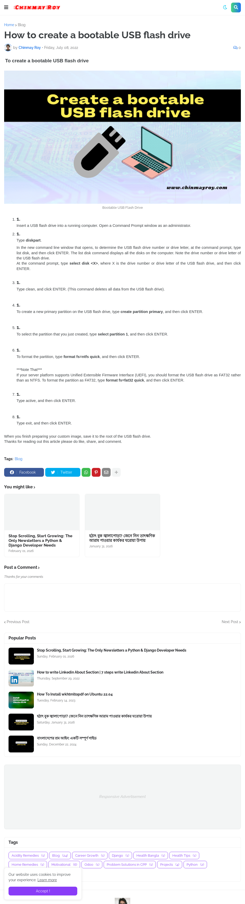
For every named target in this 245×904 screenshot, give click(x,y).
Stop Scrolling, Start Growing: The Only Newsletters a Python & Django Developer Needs (40, 541)
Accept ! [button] (43, 891)
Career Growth (89, 855)
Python (195, 864)
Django (120, 855)
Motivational (64, 864)
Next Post (230, 622)
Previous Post (18, 622)
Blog (22, 25)
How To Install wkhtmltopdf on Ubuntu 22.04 (75, 694)
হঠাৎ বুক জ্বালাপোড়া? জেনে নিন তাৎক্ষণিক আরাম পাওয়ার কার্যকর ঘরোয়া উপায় (122, 538)
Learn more (47, 880)
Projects (169, 864)
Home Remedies (28, 864)
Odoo (92, 864)
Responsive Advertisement (122, 796)
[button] (6, 7)
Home (9, 25)
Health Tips (184, 855)
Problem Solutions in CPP (130, 864)
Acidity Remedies (28, 855)
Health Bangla (150, 855)
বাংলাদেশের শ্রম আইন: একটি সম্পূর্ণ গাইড (66, 738)
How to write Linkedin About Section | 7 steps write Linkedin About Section (100, 672)
